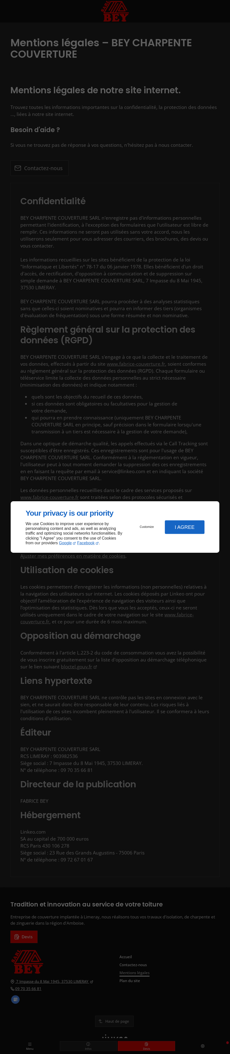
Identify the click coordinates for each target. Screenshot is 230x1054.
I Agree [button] (184, 527)
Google (65, 543)
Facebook (86, 543)
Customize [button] (147, 527)
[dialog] (115, 527)
